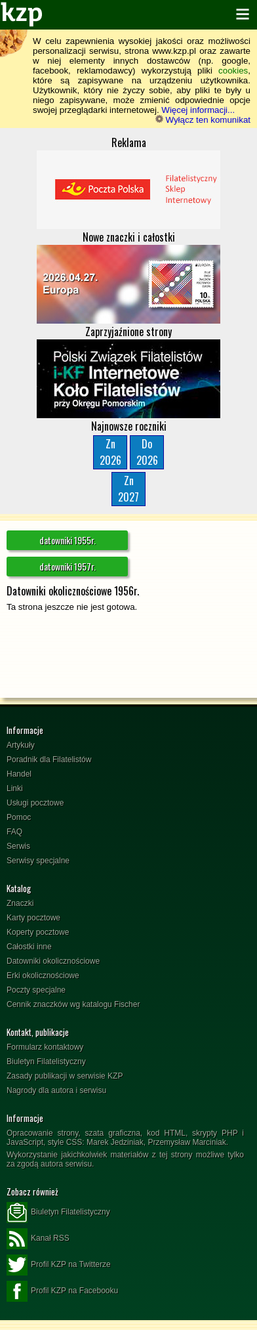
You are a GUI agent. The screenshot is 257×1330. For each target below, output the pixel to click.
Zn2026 (110, 452)
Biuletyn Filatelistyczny (46, 1061)
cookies (233, 70)
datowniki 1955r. (67, 540)
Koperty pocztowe (38, 932)
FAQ (14, 831)
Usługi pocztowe (35, 802)
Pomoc (19, 817)
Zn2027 (128, 489)
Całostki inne (29, 946)
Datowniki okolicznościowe (53, 961)
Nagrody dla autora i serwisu (56, 1090)
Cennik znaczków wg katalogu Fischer (73, 1004)
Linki (15, 788)
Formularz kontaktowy (45, 1047)
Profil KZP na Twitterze (59, 1265)
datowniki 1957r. (67, 566)
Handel (19, 774)
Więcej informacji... (198, 110)
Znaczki (20, 903)
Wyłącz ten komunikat (202, 120)
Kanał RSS (38, 1238)
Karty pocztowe (33, 917)
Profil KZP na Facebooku (62, 1291)
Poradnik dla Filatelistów (49, 759)
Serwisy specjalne (38, 860)
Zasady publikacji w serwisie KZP (65, 1076)
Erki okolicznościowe (43, 975)
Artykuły (21, 745)
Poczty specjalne (36, 990)
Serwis (18, 846)
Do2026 (147, 452)
